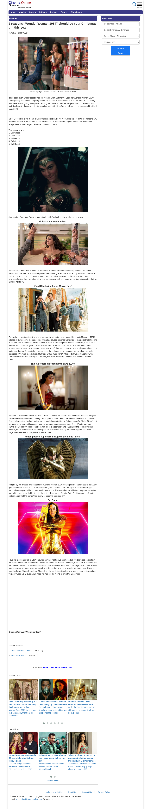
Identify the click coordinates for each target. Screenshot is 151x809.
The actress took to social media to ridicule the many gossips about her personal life (82, 751)
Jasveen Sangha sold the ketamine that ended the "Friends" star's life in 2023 (23, 751)
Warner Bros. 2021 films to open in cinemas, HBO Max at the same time (23, 698)
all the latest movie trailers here (57, 667)
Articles (43, 12)
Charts (32, 12)
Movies (22, 12)
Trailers (53, 12)
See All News (53, 780)
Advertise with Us (53, 792)
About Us (72, 792)
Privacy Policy (104, 792)
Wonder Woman (18, 655)
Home (13, 12)
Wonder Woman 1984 (20, 650)
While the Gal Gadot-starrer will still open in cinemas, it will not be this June (82, 696)
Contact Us (87, 792)
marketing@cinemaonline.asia (29, 799)
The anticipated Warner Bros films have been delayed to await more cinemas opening (53, 696)
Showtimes (76, 12)
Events (63, 12)
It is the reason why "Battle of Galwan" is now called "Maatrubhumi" (53, 751)
